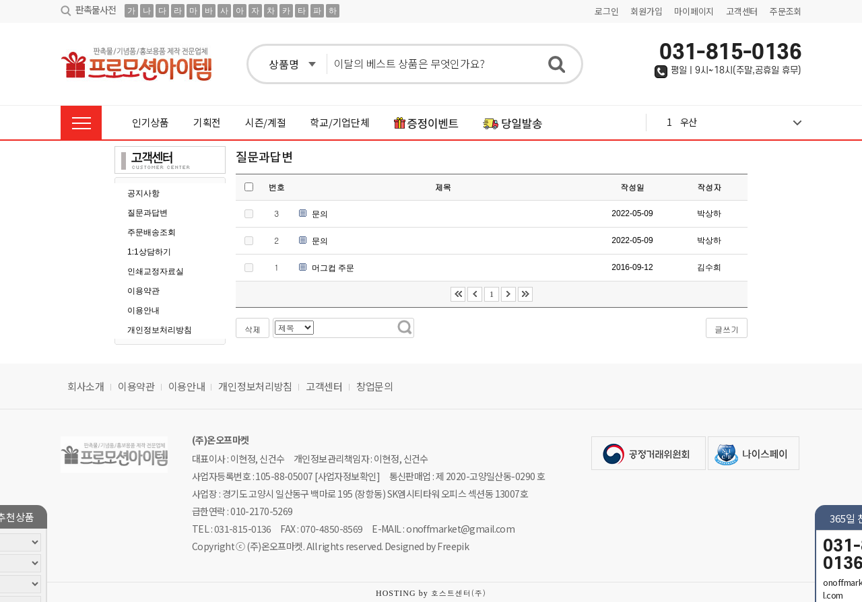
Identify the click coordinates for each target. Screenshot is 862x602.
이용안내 (143, 310)
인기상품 (150, 122)
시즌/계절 (265, 122)
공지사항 (143, 193)
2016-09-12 (632, 267)
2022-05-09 (632, 213)
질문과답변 (147, 213)
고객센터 (742, 11)
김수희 (709, 267)
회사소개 (85, 386)
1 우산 (734, 122)
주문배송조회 (151, 232)
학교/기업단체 (339, 122)
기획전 (207, 122)
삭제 (252, 329)
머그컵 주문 (333, 268)
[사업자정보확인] (347, 476)
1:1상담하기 (149, 252)
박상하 (709, 213)
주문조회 (785, 11)
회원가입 (646, 11)
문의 (320, 214)
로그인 (606, 11)
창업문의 (374, 386)
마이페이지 (694, 11)
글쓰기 (727, 329)
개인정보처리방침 (159, 330)
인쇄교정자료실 (155, 271)
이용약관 (143, 291)
